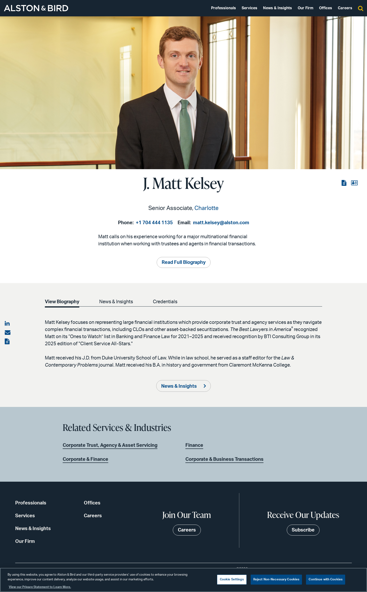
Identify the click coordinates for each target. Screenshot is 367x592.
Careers (345, 8)
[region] (183, 580)
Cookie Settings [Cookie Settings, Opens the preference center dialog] (232, 579)
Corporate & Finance (85, 459)
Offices (325, 8)
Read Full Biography (184, 262)
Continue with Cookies (326, 579)
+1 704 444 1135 (154, 222)
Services (249, 8)
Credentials (165, 301)
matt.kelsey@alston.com (221, 222)
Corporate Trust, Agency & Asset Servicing (110, 445)
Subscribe (303, 530)
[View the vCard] (354, 183)
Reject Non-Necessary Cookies (276, 579)
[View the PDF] (344, 183)
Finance (194, 445)
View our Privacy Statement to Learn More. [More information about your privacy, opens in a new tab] (40, 587)
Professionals (223, 8)
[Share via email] (7, 333)
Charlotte (206, 208)
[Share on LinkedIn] (7, 323)
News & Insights (277, 8)
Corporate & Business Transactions (224, 459)
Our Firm (305, 8)
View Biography (62, 301)
